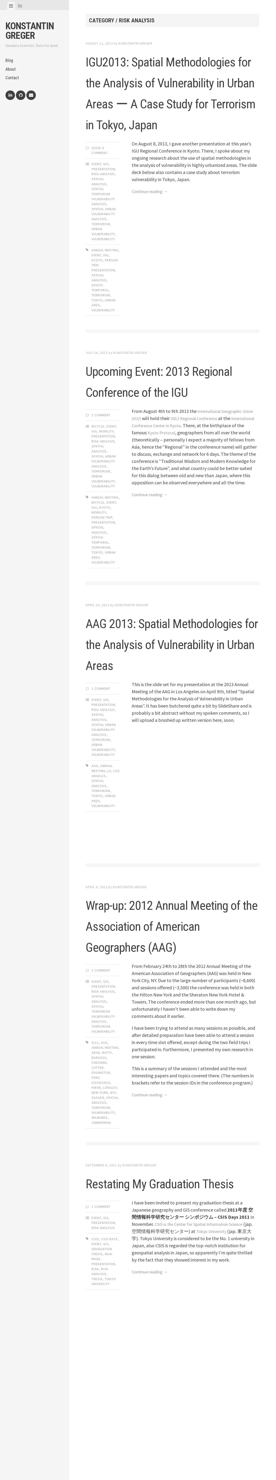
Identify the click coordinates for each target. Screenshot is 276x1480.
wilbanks (100, 1264)
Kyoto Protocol (198, 516)
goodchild (101, 1229)
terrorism (101, 358)
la (109, 875)
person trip (102, 601)
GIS (106, 227)
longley (110, 1234)
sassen (98, 1244)
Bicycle (98, 510)
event (96, 318)
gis (106, 1411)
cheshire (99, 1209)
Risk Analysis (103, 237)
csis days (109, 1406)
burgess (99, 1204)
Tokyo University (222, 1399)
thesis (97, 1446)
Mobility (106, 515)
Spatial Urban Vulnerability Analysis (104, 277)
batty (107, 1199)
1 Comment (101, 499)
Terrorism (101, 287)
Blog (9, 60)
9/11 (95, 1189)
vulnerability (103, 373)
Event (96, 227)
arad (96, 1199)
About (10, 69)
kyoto (97, 323)
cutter (98, 1214)
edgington (101, 1219)
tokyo (97, 363)
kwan (96, 1234)
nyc (113, 1239)
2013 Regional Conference (211, 502)
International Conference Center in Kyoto (173, 509)
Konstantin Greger (29, 30)
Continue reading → (152, 254)
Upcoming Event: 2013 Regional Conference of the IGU (170, 453)
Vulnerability (103, 302)
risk (95, 1436)
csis (95, 1406)
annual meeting (105, 313)
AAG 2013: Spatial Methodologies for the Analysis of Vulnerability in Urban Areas (172, 736)
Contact (12, 77)
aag (95, 870)
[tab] (11, 6)
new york (100, 1239)
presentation (103, 333)
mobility (99, 596)
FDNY (95, 1224)
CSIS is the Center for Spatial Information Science (204, 1392)
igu (106, 318)
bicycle (98, 586)
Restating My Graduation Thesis (151, 1339)
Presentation (103, 232)
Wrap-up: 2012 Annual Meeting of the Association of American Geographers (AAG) (168, 1050)
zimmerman (101, 1269)
